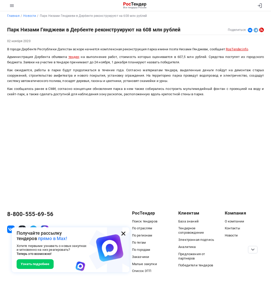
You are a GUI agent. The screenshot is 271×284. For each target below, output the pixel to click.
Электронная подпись (196, 240)
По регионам (142, 235)
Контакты (232, 228)
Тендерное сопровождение (191, 230)
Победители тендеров (195, 265)
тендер (73, 57)
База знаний (188, 221)
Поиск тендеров (144, 221)
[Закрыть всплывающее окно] (123, 233)
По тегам (139, 242)
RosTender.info (237, 49)
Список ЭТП (141, 271)
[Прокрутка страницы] (252, 250)
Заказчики (140, 257)
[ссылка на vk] (11, 229)
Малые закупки (144, 264)
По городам (141, 250)
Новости (231, 235)
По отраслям (142, 228)
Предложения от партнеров (191, 256)
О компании (234, 221)
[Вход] (258, 5)
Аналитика (187, 247)
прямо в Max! (52, 238)
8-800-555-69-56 (30, 214)
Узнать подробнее (35, 264)
